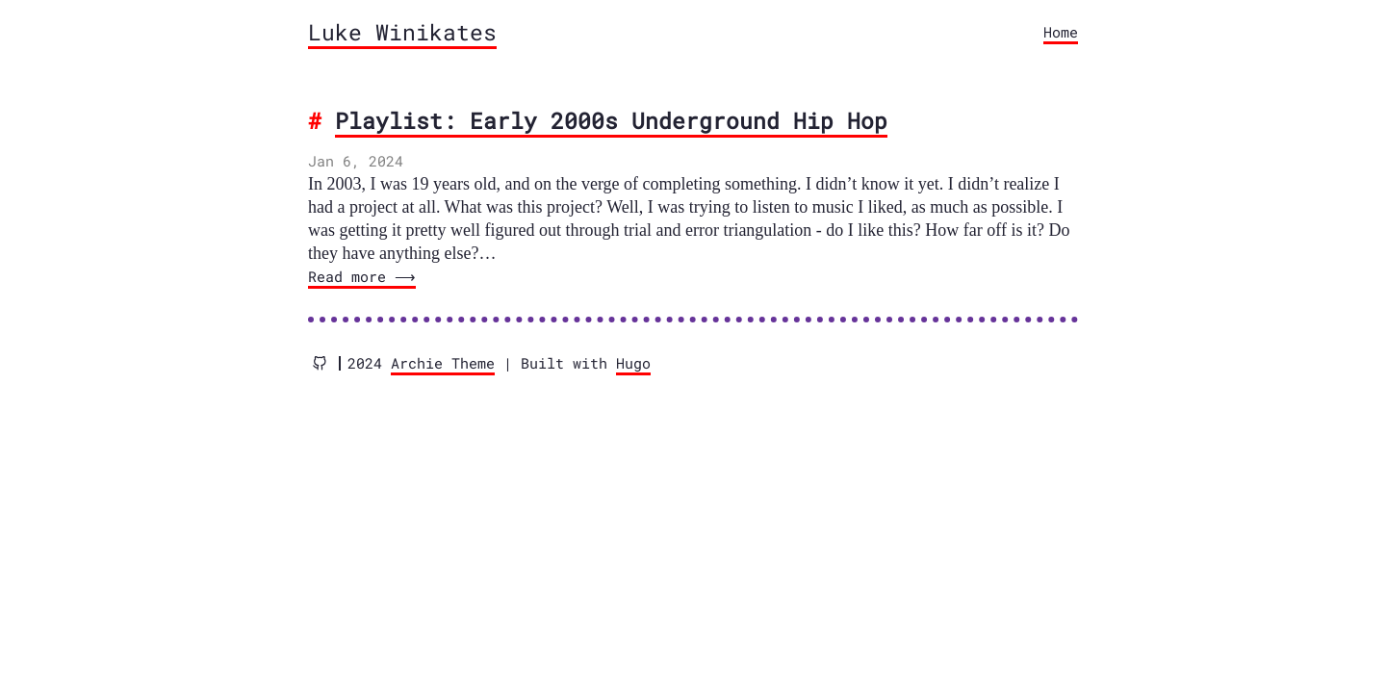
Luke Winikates (402, 31)
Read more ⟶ (360, 276)
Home (1060, 31)
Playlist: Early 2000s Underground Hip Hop (611, 120)
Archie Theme (443, 362)
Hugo (633, 362)
